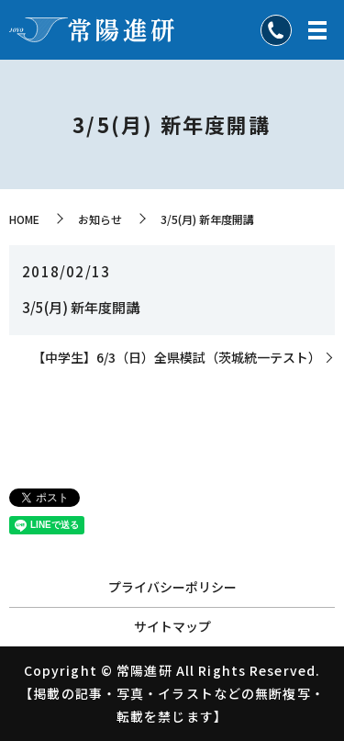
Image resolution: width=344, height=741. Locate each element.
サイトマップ (172, 626)
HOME (24, 219)
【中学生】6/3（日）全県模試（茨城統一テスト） (176, 357)
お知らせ (100, 219)
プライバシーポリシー (172, 587)
